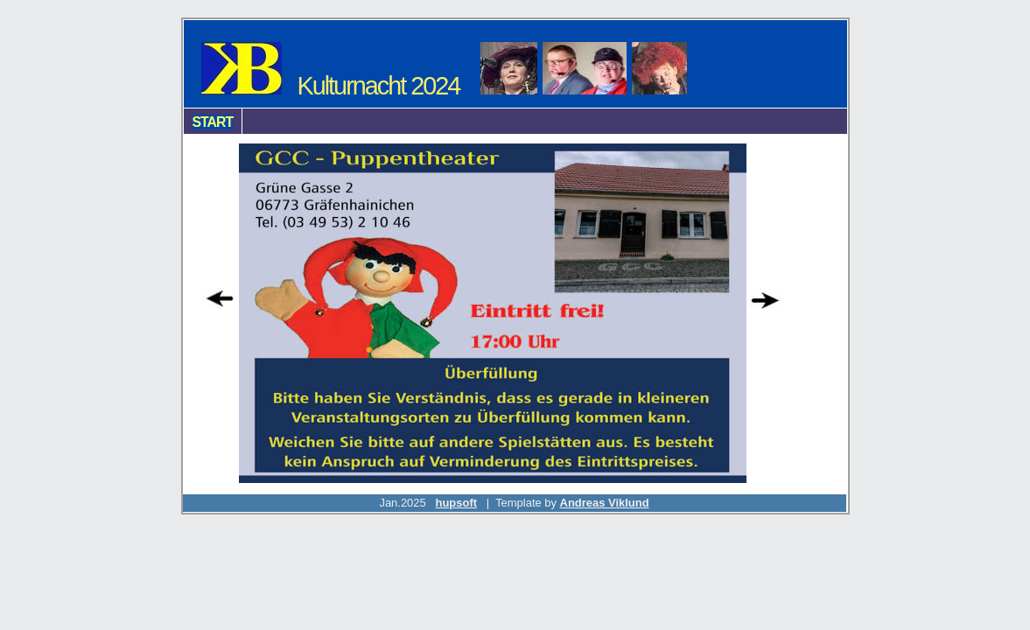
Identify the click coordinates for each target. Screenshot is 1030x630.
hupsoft (456, 502)
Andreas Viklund (604, 502)
